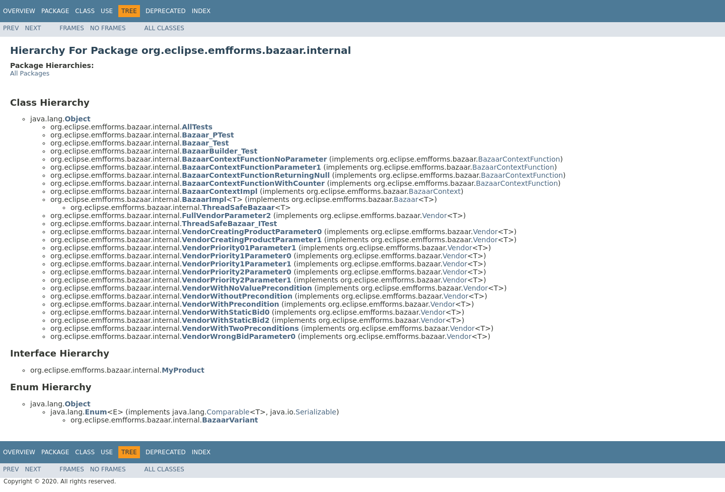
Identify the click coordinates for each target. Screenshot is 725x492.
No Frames (108, 28)
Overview (19, 11)
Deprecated (166, 11)
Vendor (434, 216)
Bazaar (406, 199)
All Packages (29, 73)
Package (55, 11)
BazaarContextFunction (519, 159)
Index (201, 11)
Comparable (228, 412)
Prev (11, 28)
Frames (71, 28)
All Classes (164, 28)
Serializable (316, 412)
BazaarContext (435, 191)
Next (33, 28)
